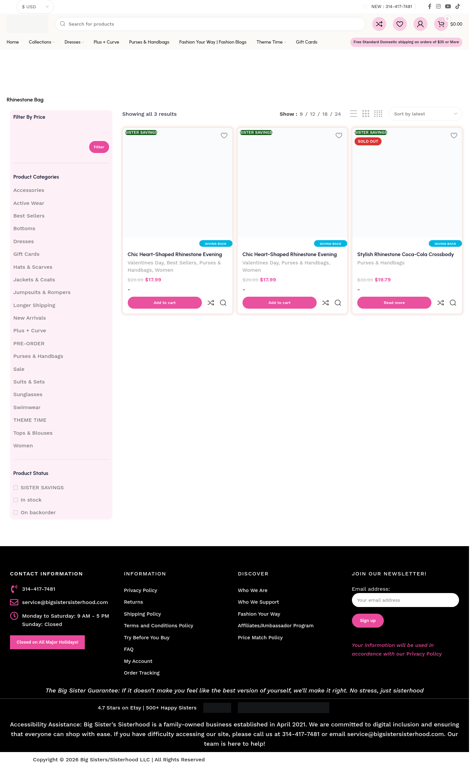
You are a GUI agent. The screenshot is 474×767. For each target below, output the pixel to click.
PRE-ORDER (29, 343)
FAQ (129, 649)
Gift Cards (26, 254)
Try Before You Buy (147, 638)
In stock (31, 500)
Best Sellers (29, 216)
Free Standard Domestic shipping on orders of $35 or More (406, 42)
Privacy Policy (140, 590)
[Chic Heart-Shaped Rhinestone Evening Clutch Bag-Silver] (177, 182)
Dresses (23, 241)
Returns (133, 602)
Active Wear (28, 203)
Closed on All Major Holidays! (47, 642)
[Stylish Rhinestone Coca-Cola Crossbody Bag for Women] (408, 182)
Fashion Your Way (259, 614)
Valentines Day (146, 262)
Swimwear (27, 407)
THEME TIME (30, 420)
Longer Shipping (34, 305)
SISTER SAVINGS (42, 487)
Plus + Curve (29, 330)
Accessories (28, 190)
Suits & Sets (29, 382)
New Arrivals (29, 318)
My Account (138, 661)
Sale (19, 369)
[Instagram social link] (438, 6)
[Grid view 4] (378, 114)
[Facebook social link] (430, 6)
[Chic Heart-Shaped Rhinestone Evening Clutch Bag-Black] (292, 182)
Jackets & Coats (34, 279)
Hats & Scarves (32, 267)
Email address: (405, 596)
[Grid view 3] (366, 114)
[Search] (210, 24)
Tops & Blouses (33, 433)
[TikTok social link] (457, 6)
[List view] (353, 114)
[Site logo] (27, 23)
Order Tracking (142, 673)
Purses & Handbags (38, 356)
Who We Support (258, 602)
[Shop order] (425, 114)
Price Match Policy (260, 638)
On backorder (38, 512)
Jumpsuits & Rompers (42, 292)
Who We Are (252, 590)
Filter (99, 147)
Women (23, 445)
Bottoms (24, 228)
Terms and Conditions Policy (159, 626)
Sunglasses (27, 394)
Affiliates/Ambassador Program (276, 626)
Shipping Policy (142, 614)
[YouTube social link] (448, 6)
